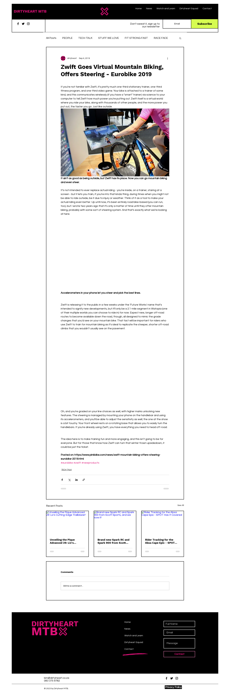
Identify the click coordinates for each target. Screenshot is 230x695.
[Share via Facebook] (62, 479)
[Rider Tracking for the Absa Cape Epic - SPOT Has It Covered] (163, 523)
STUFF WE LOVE (108, 38)
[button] (180, 38)
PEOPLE (67, 38)
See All (180, 505)
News (127, 629)
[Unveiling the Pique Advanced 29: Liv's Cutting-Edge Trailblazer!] (67, 523)
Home (127, 622)
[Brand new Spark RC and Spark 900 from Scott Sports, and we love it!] (115, 523)
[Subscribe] (204, 24)
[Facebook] (18, 23)
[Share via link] (83, 479)
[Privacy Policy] (173, 687)
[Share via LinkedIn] (76, 479)
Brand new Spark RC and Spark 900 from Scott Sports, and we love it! (113, 541)
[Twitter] (23, 23)
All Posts (51, 38)
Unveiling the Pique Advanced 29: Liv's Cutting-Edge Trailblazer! (66, 541)
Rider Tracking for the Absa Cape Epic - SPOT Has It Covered (160, 541)
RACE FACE (161, 38)
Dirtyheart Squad (133, 642)
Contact (129, 649)
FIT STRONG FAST (136, 38)
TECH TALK (85, 38)
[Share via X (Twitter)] (69, 479)
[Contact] (179, 654)
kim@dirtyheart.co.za (56, 678)
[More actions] (167, 58)
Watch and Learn (133, 635)
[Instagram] (28, 23)
